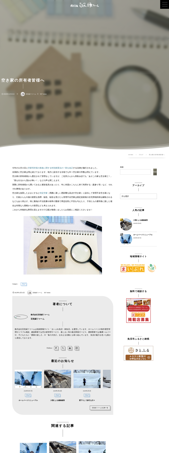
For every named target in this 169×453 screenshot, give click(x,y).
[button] (164, 4)
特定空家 (44, 193)
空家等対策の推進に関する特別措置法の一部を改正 (50, 168)
